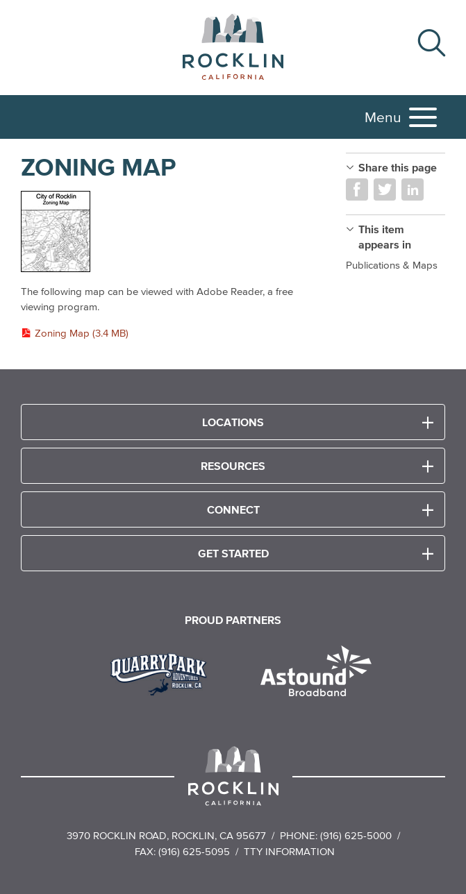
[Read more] (169, 232)
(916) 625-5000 (356, 835)
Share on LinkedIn (412, 189)
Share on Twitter (385, 189)
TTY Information (289, 851)
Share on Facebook (357, 189)
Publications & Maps (392, 265)
